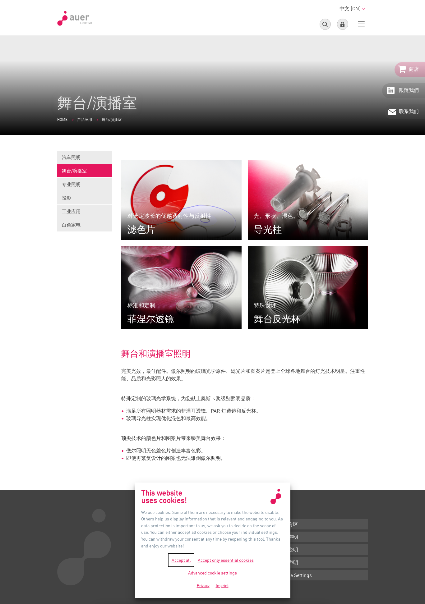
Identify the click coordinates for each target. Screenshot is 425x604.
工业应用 (84, 213)
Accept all (181, 560)
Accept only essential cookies (226, 560)
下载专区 (288, 524)
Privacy (203, 585)
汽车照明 (84, 159)
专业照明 (84, 186)
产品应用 (84, 119)
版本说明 (288, 550)
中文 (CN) (352, 8)
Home (62, 119)
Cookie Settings (295, 575)
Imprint (222, 585)
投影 (84, 199)
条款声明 (288, 537)
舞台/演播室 (84, 172)
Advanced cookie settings (212, 572)
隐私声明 (288, 562)
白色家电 (71, 224)
